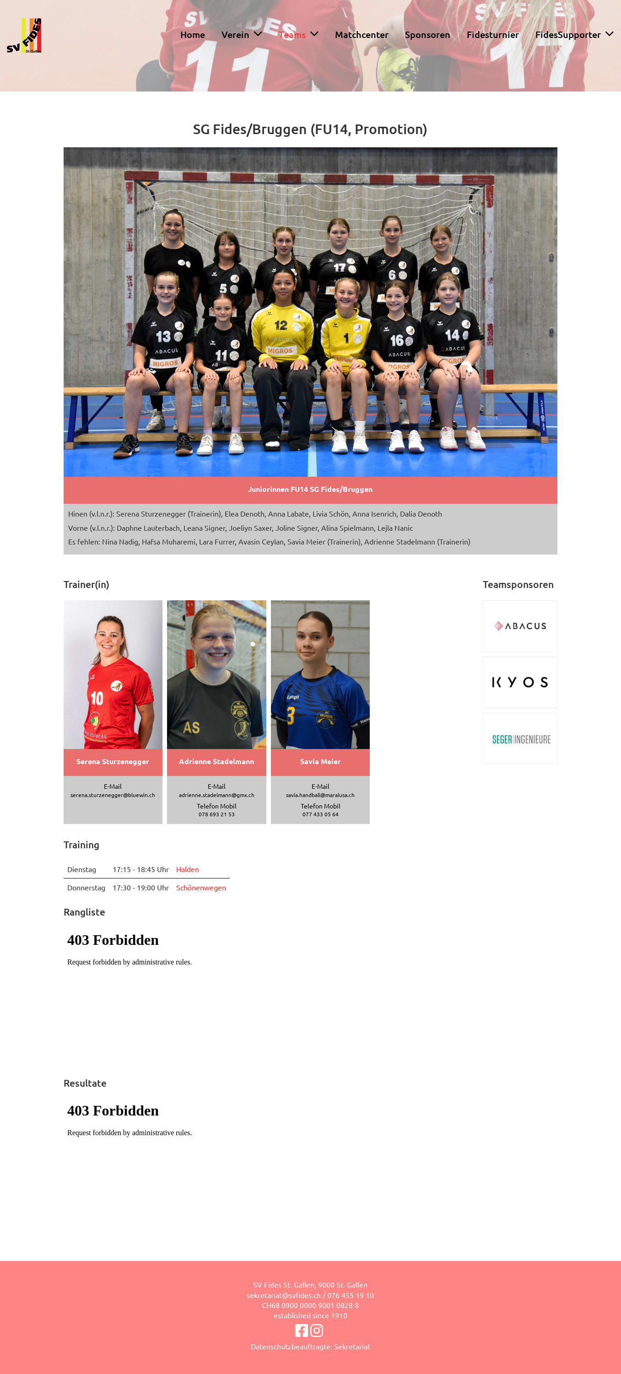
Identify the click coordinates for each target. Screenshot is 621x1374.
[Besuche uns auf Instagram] (316, 1330)
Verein (241, 34)
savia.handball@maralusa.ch (320, 794)
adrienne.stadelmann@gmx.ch (216, 794)
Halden (187, 868)
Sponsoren (427, 34)
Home (192, 34)
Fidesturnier (493, 34)
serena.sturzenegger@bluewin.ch (112, 794)
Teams (299, 34)
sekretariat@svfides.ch (284, 1294)
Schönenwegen (201, 887)
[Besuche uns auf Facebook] (301, 1330)
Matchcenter (362, 34)
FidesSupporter (574, 34)
